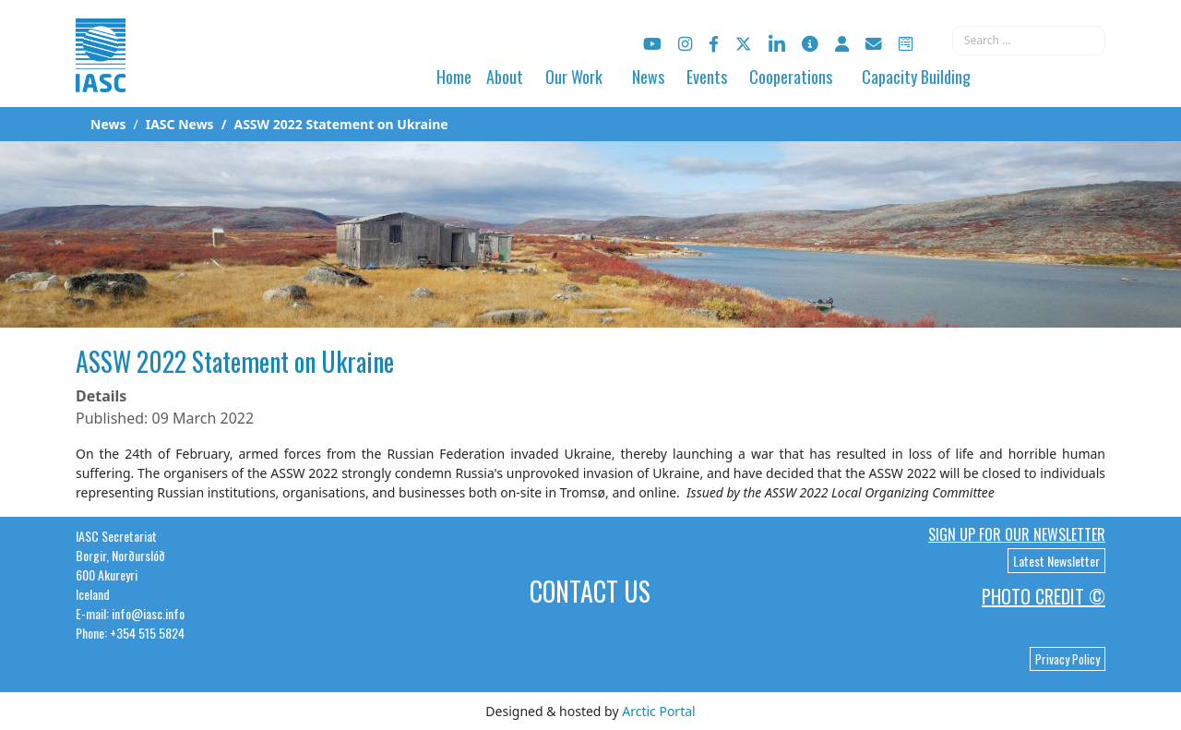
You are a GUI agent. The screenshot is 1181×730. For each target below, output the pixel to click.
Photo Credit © (1043, 596)
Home (453, 77)
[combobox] (1028, 40)
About (504, 77)
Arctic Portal (658, 711)
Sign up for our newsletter (1016, 534)
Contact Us (590, 591)
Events (706, 77)
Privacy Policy (1067, 659)
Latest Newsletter (1056, 560)
